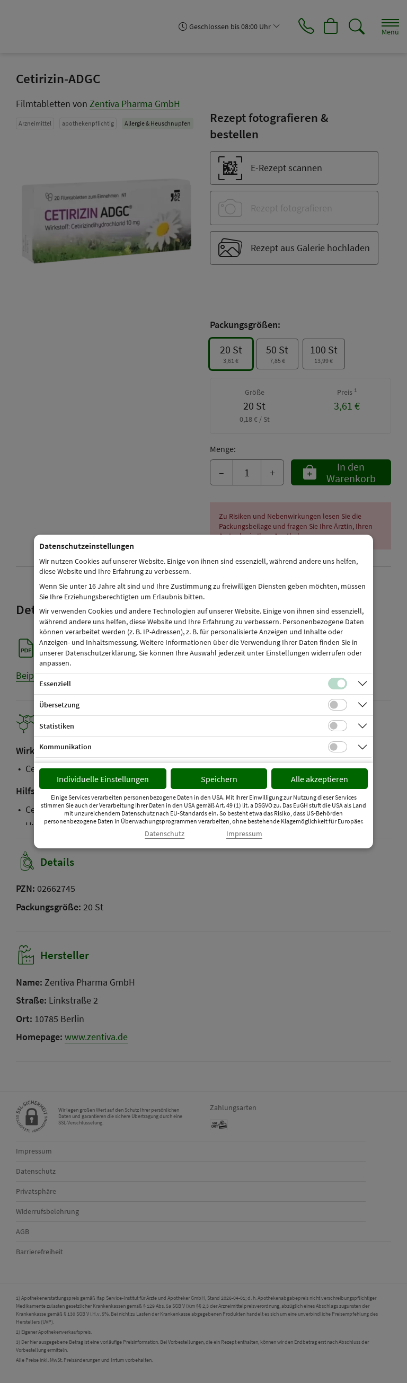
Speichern (219, 779)
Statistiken (56, 726)
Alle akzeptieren (319, 779)
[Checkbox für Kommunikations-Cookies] (337, 747)
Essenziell (55, 683)
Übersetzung (59, 705)
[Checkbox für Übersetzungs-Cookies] (337, 705)
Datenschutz (164, 833)
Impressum (244, 833)
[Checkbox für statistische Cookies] (337, 726)
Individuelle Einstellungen (103, 779)
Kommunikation (65, 746)
